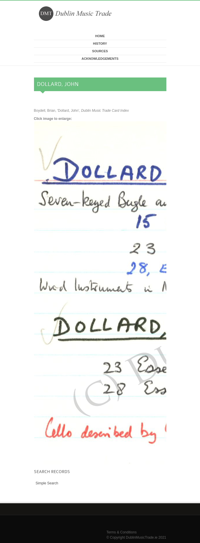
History (100, 43)
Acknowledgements (100, 58)
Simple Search (47, 483)
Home (100, 36)
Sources (100, 51)
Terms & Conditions (122, 532)
